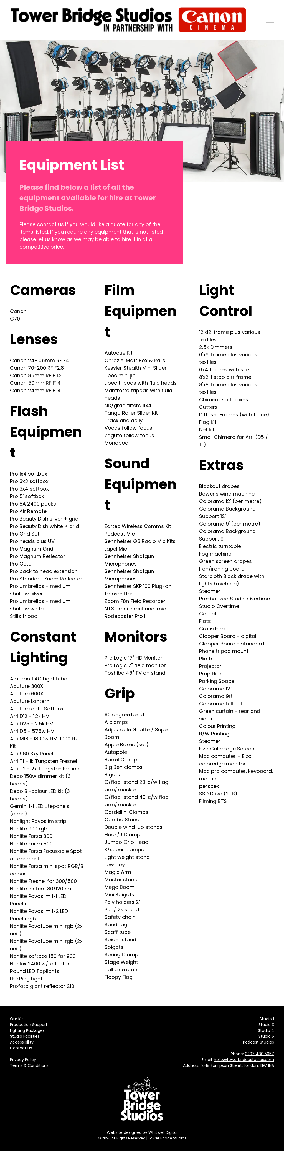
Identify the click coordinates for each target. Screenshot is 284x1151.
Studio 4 (266, 1030)
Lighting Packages (27, 1030)
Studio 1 (267, 1019)
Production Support (28, 1024)
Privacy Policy (23, 1059)
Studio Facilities (25, 1036)
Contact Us (21, 1048)
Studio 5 (266, 1036)
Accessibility (22, 1042)
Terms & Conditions (29, 1065)
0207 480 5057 (259, 1054)
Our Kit (16, 1019)
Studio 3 (266, 1024)
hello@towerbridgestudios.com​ (244, 1059)
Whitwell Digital (163, 1132)
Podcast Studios (258, 1042)
